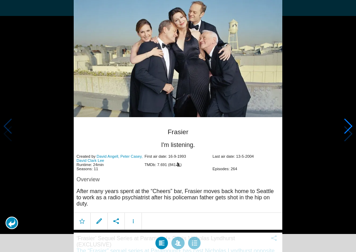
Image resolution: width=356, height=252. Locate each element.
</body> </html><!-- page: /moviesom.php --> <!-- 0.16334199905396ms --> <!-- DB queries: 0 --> (178, 126)
